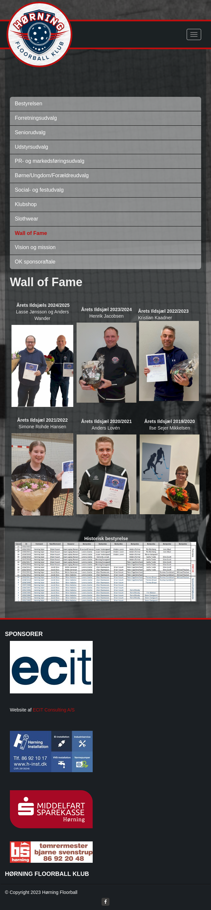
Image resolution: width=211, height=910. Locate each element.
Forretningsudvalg (36, 118)
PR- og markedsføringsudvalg (49, 161)
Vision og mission (35, 247)
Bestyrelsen (28, 103)
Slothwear (26, 219)
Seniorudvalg (30, 132)
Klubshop (26, 204)
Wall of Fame (31, 233)
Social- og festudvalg (39, 190)
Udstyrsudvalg (31, 147)
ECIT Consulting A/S (54, 709)
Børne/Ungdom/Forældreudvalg (52, 175)
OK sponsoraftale (35, 262)
